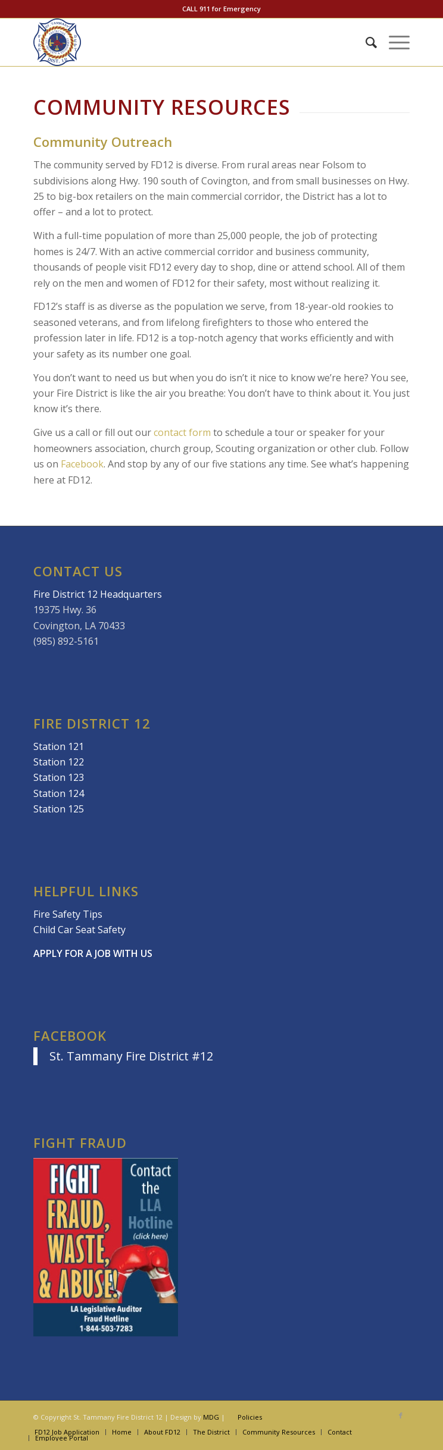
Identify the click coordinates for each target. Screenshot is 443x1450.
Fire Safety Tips (67, 914)
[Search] (365, 42)
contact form (182, 432)
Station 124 (58, 793)
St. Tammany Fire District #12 (131, 1056)
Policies (250, 1417)
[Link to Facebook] (401, 1415)
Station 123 (58, 777)
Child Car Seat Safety (79, 929)
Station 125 (58, 808)
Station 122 (58, 761)
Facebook (82, 463)
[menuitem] (365, 42)
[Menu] (393, 42)
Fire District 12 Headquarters (97, 594)
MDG (211, 1417)
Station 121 (58, 746)
